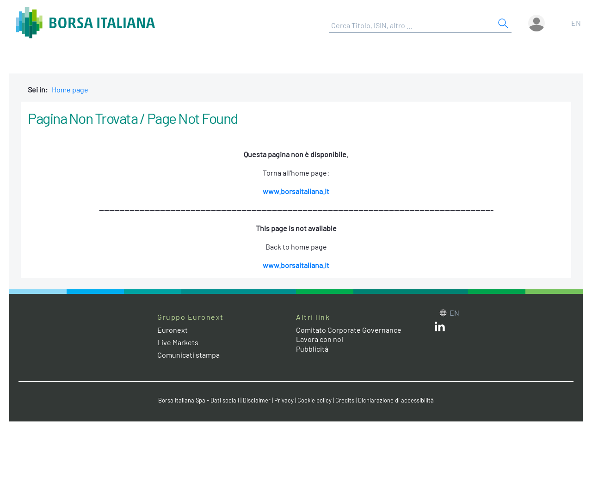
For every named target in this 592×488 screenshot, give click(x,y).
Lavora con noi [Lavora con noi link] (319, 339)
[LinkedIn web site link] (440, 328)
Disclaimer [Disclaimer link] (257, 400)
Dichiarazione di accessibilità (396, 400)
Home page (70, 89)
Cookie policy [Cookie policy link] (314, 400)
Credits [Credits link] (344, 400)
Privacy (284, 400)
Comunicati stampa (188, 354)
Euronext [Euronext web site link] (172, 329)
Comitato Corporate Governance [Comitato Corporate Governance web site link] (348, 329)
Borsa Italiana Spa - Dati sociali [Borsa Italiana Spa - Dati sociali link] (198, 400)
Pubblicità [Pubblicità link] (312, 348)
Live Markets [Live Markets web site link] (177, 342)
